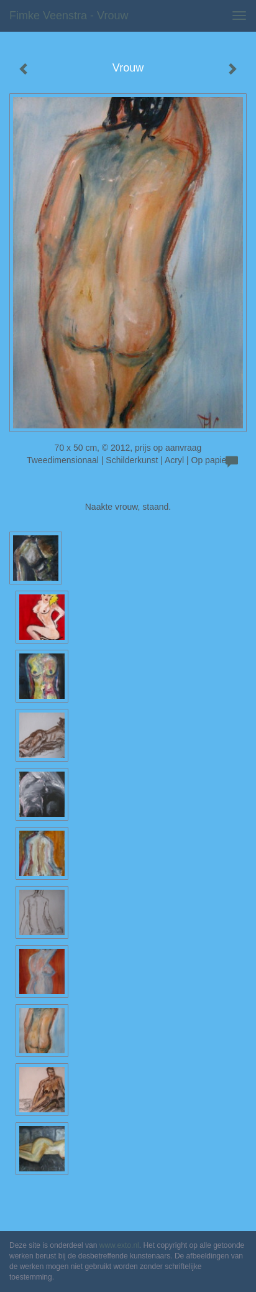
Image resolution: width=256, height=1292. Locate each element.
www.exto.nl (119, 1245)
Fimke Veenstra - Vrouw (68, 15)
